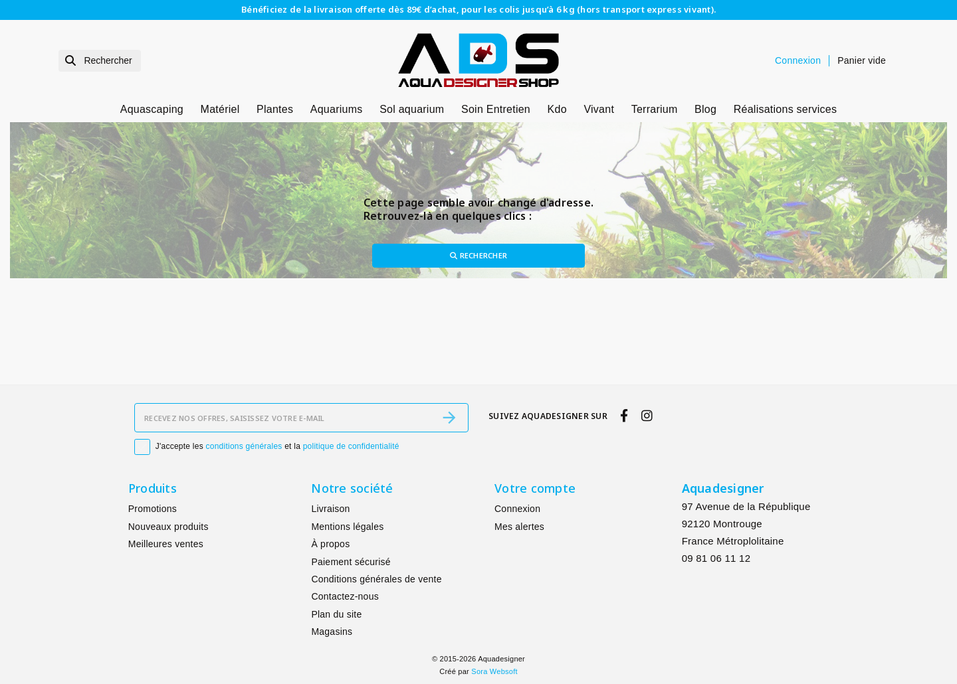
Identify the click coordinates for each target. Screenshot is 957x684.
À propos (330, 544)
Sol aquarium (411, 109)
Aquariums (336, 109)
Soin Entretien (495, 109)
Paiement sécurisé (350, 561)
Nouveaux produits (168, 526)
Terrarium (654, 109)
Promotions (152, 509)
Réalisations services (785, 109)
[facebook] (624, 416)
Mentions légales (347, 526)
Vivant (599, 109)
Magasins (331, 631)
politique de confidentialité (351, 446)
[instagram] (647, 416)
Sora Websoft (494, 671)
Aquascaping (151, 109)
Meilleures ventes (165, 544)
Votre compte (535, 488)
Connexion (517, 509)
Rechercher (478, 255)
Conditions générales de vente (376, 579)
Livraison (330, 509)
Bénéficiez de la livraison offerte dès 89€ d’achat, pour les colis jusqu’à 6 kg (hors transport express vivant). (478, 9)
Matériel (220, 109)
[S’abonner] (449, 417)
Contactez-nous (345, 596)
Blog (705, 109)
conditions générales (244, 446)
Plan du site (336, 614)
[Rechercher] (99, 61)
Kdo (557, 109)
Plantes (275, 109)
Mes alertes (519, 526)
